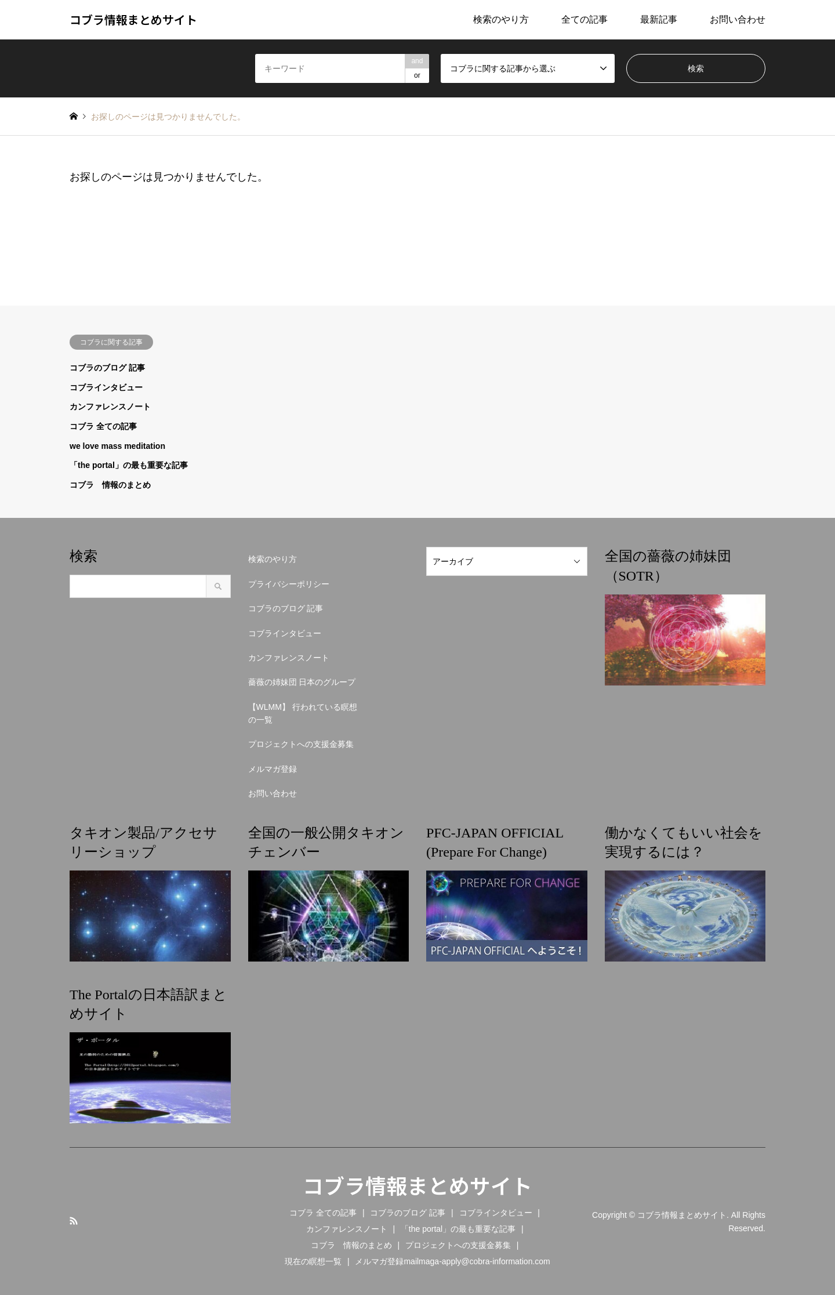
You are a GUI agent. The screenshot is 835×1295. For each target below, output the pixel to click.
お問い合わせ (737, 19)
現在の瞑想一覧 (313, 1261)
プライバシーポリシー (288, 584)
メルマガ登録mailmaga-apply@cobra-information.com (452, 1261)
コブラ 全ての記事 (103, 426)
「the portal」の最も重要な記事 (129, 465)
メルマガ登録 (272, 769)
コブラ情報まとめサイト (417, 1185)
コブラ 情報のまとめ (110, 484)
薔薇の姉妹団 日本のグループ (302, 682)
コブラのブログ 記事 (107, 367)
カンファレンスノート (110, 406)
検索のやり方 (501, 19)
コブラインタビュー (106, 387)
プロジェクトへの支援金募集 (301, 744)
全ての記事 (584, 19)
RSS (74, 1221)
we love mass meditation (117, 446)
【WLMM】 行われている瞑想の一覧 (302, 713)
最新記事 (658, 19)
